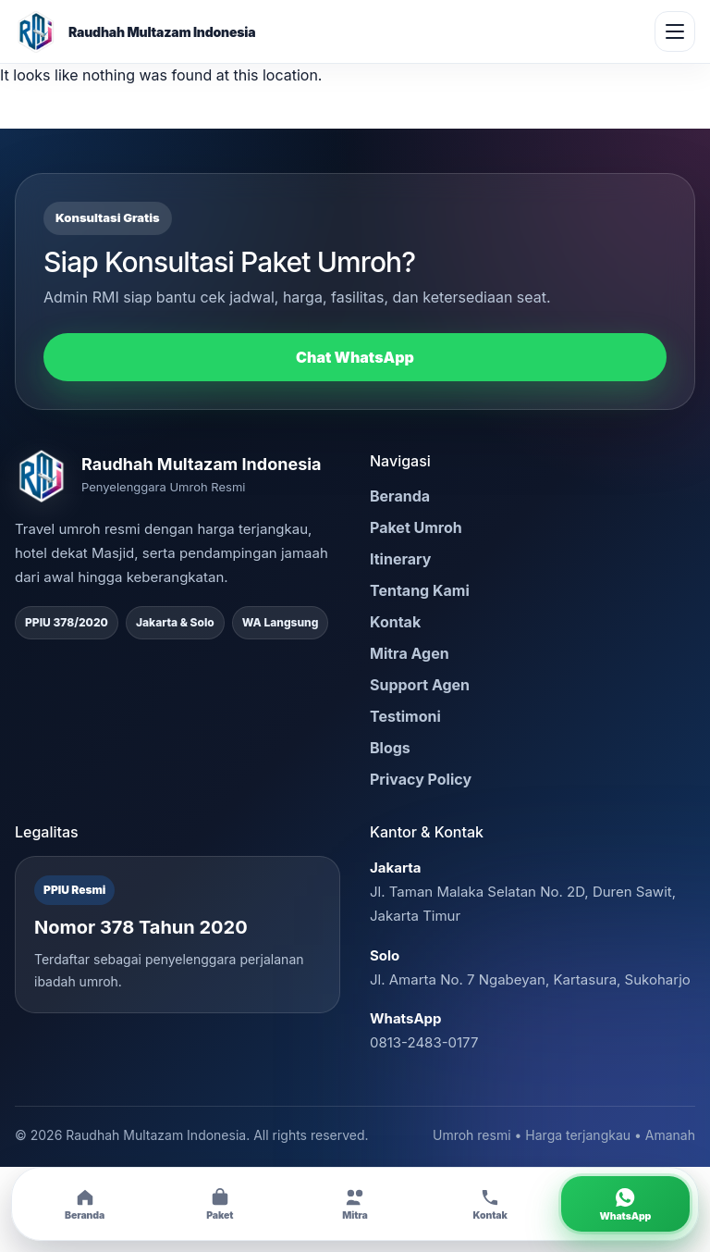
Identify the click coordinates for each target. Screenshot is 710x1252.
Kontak (395, 622)
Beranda (400, 496)
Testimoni (405, 716)
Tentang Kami (420, 590)
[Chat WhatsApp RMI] (625, 1204)
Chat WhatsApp (355, 357)
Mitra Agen (409, 653)
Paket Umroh (416, 527)
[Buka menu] (675, 31)
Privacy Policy (420, 779)
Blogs (390, 747)
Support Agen (420, 685)
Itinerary (400, 559)
